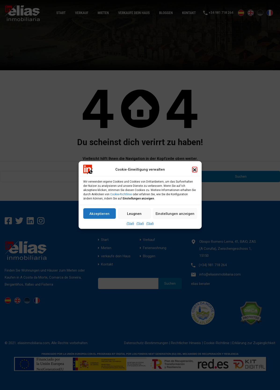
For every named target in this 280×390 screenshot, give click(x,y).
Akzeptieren (99, 213)
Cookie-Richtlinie (121, 194)
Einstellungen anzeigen (175, 213)
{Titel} (130, 223)
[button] (194, 169)
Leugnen (134, 213)
